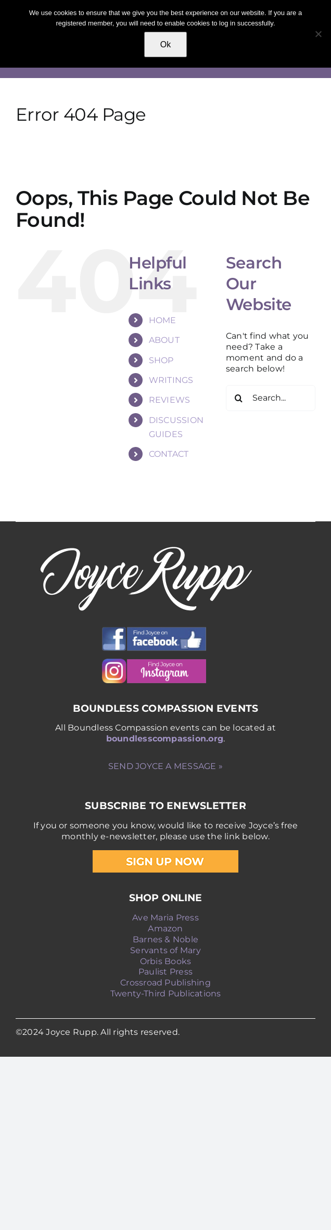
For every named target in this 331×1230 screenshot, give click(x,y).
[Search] (239, 398)
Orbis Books (166, 961)
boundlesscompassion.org (165, 739)
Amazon (165, 928)
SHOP (161, 360)
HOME (162, 320)
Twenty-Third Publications (165, 993)
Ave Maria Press (165, 917)
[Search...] (270, 398)
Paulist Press (165, 972)
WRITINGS (171, 380)
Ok (165, 44)
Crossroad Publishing (165, 983)
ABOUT (164, 340)
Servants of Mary (165, 950)
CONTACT (169, 454)
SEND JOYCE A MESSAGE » (165, 766)
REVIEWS (169, 400)
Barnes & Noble (165, 939)
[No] (318, 34)
